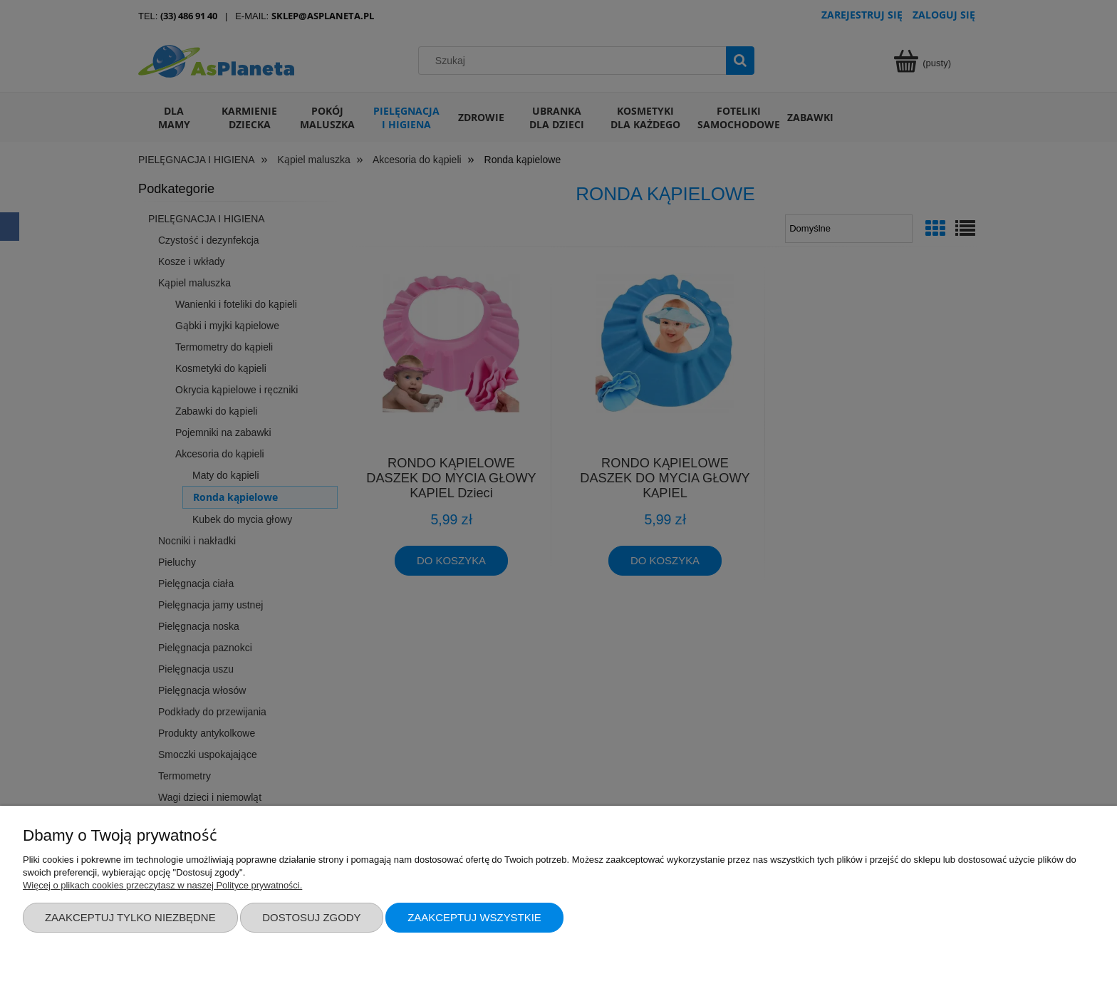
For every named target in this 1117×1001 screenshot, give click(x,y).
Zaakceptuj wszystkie (474, 917)
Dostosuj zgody (311, 917)
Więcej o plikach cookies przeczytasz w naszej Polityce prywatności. (162, 884)
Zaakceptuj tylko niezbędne (130, 917)
